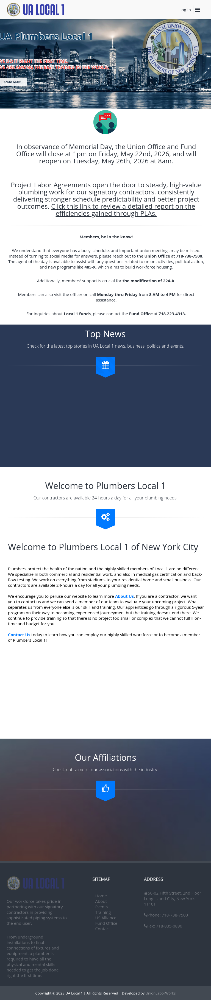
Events (101, 906)
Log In (185, 9)
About (101, 901)
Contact (102, 928)
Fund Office (106, 923)
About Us (124, 596)
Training (103, 912)
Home (101, 895)
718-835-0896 (168, 926)
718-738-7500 (174, 915)
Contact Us (19, 634)
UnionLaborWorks (160, 993)
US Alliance (105, 917)
